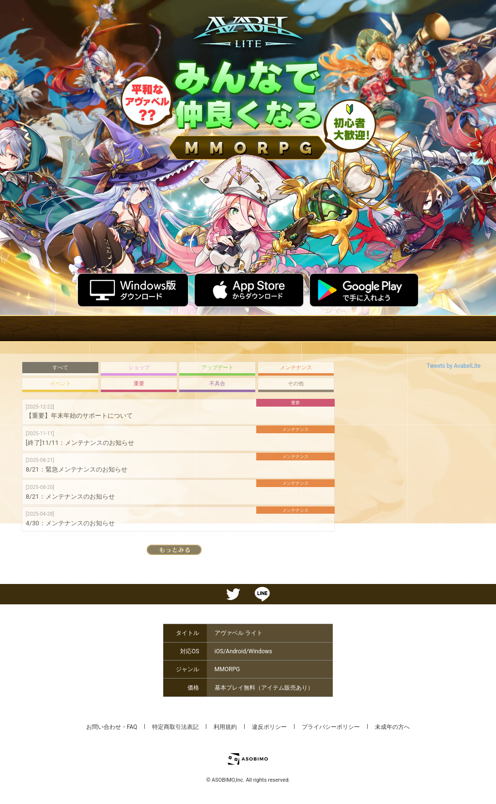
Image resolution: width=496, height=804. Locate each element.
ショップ (139, 367)
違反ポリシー (269, 727)
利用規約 (225, 727)
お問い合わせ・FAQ (112, 727)
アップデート (217, 367)
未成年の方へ (392, 727)
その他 (296, 383)
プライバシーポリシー (331, 727)
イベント (60, 383)
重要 (139, 383)
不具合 (217, 383)
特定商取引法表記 (175, 727)
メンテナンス (296, 367)
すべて (60, 367)
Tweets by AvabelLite (453, 366)
